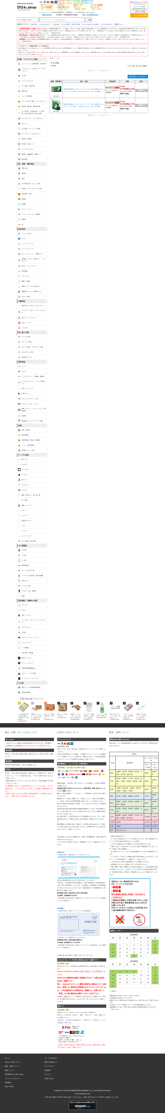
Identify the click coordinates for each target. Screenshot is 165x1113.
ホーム (7, 1058)
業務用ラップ (118, 24)
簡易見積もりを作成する (138, 76)
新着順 (144, 66)
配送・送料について (12, 1066)
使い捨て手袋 (75, 24)
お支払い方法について (12, 1062)
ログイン (136, 2)
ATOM (11, 1086)
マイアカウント (139, 6)
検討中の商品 (139, 11)
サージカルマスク (106, 24)
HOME (51, 58)
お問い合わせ (45, 15)
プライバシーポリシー (12, 1078)
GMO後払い (61, 908)
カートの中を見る (139, 15)
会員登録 (47, 1070)
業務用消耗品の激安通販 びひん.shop (84, 1090)
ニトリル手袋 (65, 24)
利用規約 (8, 1082)
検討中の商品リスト (51, 1062)
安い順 (138, 66)
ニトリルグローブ (44, 24)
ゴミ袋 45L (55, 24)
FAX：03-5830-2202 (89, 15)
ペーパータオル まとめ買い (90, 24)
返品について (9, 1070)
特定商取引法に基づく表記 (14, 1074)
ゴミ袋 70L (33, 24)
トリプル (57, 58)
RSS (6, 1086)
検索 (88, 19)
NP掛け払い (61, 852)
